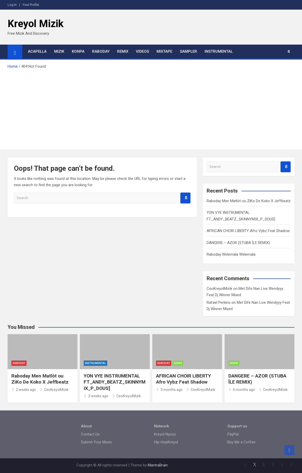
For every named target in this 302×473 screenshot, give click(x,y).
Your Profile (31, 5)
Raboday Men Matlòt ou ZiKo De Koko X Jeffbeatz (249, 201)
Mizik (59, 51)
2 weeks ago (23, 390)
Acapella (37, 51)
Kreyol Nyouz (165, 434)
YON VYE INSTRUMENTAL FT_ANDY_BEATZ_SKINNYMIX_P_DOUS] (114, 382)
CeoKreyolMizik (219, 288)
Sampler (188, 51)
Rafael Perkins (218, 302)
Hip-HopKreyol (166, 442)
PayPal (233, 434)
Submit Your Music (96, 442)
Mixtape (164, 51)
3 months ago (169, 390)
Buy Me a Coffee (241, 442)
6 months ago (241, 390)
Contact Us (90, 434)
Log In (12, 5)
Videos (142, 51)
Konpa (78, 51)
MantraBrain (158, 465)
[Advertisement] (151, 107)
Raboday (101, 51)
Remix (122, 51)
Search (185, 198)
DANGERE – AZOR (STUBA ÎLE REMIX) (238, 242)
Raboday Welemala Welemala (231, 254)
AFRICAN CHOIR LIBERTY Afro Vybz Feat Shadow (248, 231)
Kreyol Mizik (35, 24)
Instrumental (219, 51)
